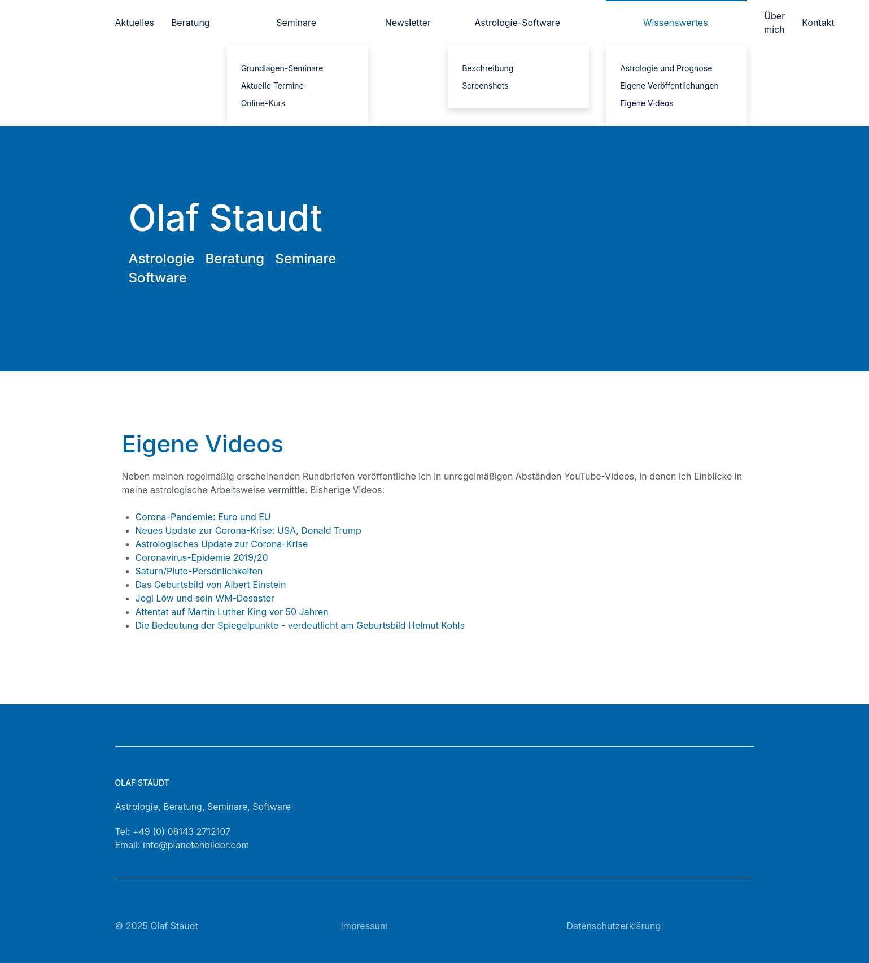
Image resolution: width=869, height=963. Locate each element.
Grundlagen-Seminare (282, 68)
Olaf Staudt (174, 925)
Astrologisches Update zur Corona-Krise (222, 544)
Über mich (774, 22)
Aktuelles (134, 22)
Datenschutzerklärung (613, 925)
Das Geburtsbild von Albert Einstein (211, 584)
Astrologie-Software (517, 22)
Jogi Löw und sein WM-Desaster (205, 598)
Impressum (364, 925)
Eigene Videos (647, 103)
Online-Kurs (263, 103)
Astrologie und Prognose (666, 68)
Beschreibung (487, 68)
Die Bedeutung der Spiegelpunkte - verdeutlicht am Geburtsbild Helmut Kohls (300, 625)
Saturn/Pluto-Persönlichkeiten (199, 571)
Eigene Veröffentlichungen (669, 85)
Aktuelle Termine (272, 85)
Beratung (190, 22)
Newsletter (408, 22)
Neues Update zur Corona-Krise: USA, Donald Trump (248, 530)
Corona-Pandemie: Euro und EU (203, 516)
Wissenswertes (675, 22)
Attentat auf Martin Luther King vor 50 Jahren (232, 611)
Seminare (296, 22)
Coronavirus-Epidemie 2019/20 (202, 557)
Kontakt (818, 22)
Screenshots (485, 85)
